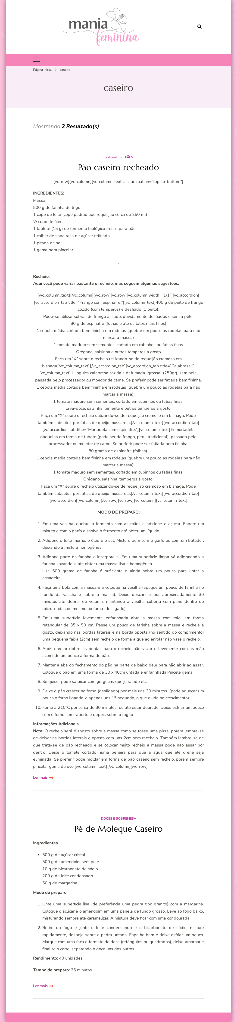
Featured (110, 157)
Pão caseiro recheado (118, 167)
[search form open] (199, 27)
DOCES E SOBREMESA (118, 819)
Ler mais (40, 777)
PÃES (129, 157)
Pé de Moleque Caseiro (118, 829)
